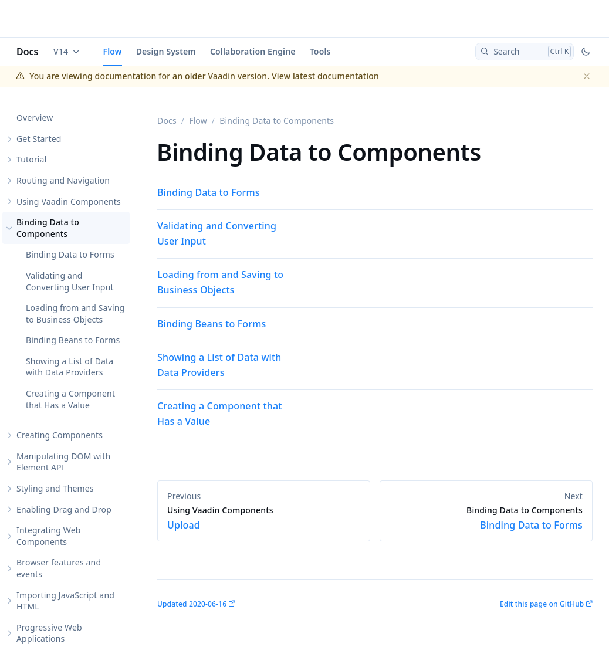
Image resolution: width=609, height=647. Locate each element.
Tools (320, 51)
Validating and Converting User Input (70, 281)
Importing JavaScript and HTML (65, 601)
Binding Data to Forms (70, 254)
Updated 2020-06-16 (191, 604)
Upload (263, 517)
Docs (27, 51)
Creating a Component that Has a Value (70, 399)
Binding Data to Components (47, 227)
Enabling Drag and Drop (63, 509)
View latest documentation (325, 76)
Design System (166, 51)
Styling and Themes (55, 488)
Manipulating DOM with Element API (63, 461)
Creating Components (59, 435)
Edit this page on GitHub (542, 604)
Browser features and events (58, 568)
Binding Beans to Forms (73, 339)
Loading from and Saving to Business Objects (75, 313)
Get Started (38, 138)
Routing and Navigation (63, 180)
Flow (112, 51)
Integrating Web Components (48, 535)
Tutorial (31, 159)
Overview (34, 117)
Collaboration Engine (253, 51)
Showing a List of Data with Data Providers (69, 366)
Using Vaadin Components (68, 201)
